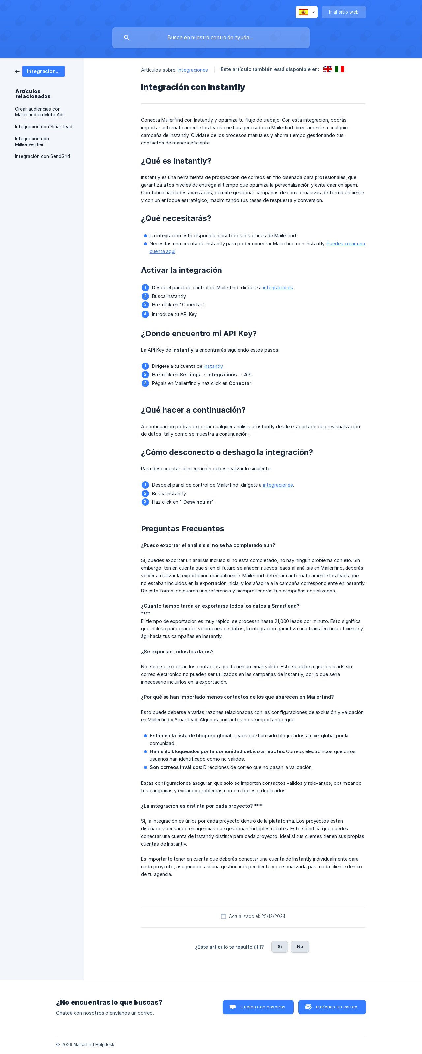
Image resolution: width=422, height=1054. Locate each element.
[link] (40, 71)
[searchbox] (211, 37)
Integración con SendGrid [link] (42, 156)
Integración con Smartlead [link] (43, 126)
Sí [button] (280, 946)
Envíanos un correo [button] (336, 1006)
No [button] (300, 946)
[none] (307, 12)
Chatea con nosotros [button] (262, 1006)
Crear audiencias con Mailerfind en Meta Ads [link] (40, 111)
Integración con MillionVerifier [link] (32, 141)
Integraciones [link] (193, 70)
